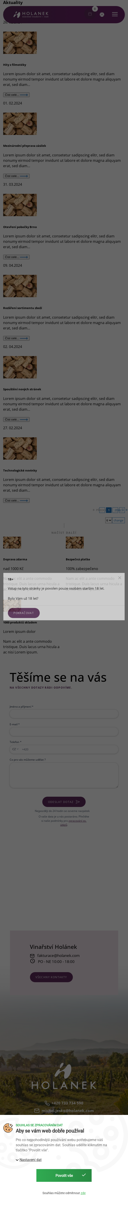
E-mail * (15, 724)
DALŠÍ (122, 510)
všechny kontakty (51, 977)
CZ (14, 749)
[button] (101, 14)
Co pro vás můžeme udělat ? (28, 759)
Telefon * (16, 742)
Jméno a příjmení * (21, 706)
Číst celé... (16, 94)
